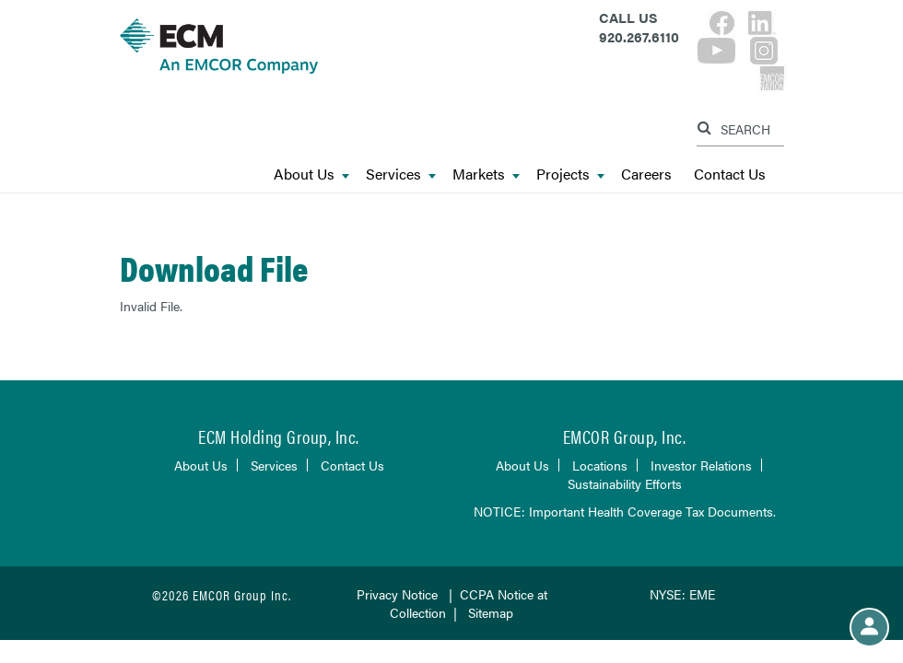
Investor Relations (701, 465)
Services (401, 174)
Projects (570, 174)
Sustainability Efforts (625, 483)
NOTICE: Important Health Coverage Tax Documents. (625, 511)
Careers (646, 174)
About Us (311, 174)
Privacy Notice (397, 594)
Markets (486, 174)
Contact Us (730, 174)
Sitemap (490, 612)
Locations (599, 465)
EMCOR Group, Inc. (624, 436)
